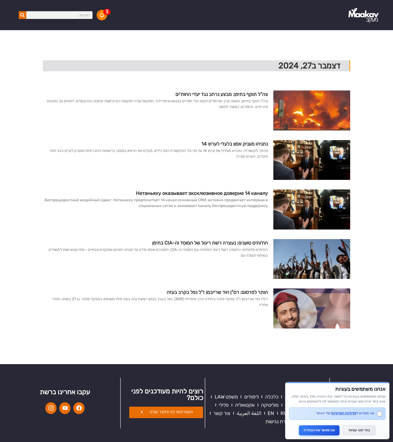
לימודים (251, 370)
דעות (319, 370)
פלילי (224, 378)
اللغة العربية (175, 19)
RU (197, 19)
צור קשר (147, 19)
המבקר (244, 11)
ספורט (317, 378)
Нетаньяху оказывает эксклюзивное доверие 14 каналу (202, 193)
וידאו (291, 11)
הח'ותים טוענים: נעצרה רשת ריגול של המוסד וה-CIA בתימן (210, 243)
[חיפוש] (22, 15)
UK (210, 19)
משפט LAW (226, 370)
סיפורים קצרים (181, 11)
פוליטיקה (270, 378)
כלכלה (272, 370)
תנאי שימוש (312, 394)
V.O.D (138, 11)
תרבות (317, 386)
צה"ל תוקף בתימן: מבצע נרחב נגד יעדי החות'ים (221, 94)
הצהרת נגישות (279, 394)
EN (223, 19)
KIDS (155, 11)
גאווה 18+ (303, 19)
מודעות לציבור (216, 11)
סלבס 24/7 (275, 19)
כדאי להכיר (268, 11)
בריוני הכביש (245, 19)
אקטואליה (312, 11)
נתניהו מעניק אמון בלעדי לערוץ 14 (234, 144)
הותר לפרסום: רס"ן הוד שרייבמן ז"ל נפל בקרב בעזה (217, 292)
